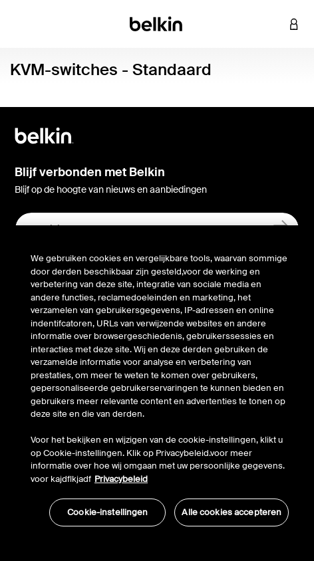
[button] (274, 24)
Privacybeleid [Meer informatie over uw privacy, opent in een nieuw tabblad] (121, 479)
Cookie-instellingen (107, 512)
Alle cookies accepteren (231, 512)
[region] (160, 382)
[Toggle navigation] (20, 24)
